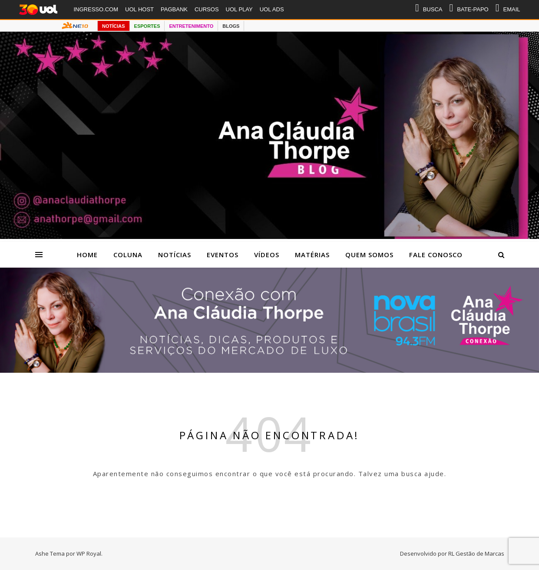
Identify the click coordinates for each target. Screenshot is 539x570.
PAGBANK (174, 9)
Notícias (174, 254)
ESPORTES (147, 26)
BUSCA (429, 9)
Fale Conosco (436, 254)
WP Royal (88, 553)
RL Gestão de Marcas (476, 553)
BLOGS (230, 26)
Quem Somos (369, 254)
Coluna (127, 254)
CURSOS (207, 9)
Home (87, 254)
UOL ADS (272, 9)
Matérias (312, 254)
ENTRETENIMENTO (191, 26)
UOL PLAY (239, 9)
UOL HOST (139, 9)
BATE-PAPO (468, 9)
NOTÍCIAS (113, 26)
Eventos (222, 254)
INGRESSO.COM (96, 9)
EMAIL (508, 9)
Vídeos (266, 254)
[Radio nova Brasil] (269, 370)
